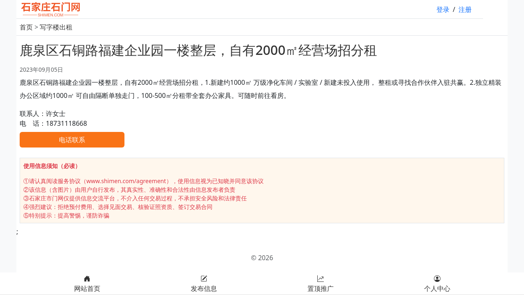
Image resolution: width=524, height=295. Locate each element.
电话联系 (72, 139)
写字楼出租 (56, 27)
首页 (26, 27)
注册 (465, 9)
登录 (442, 9)
